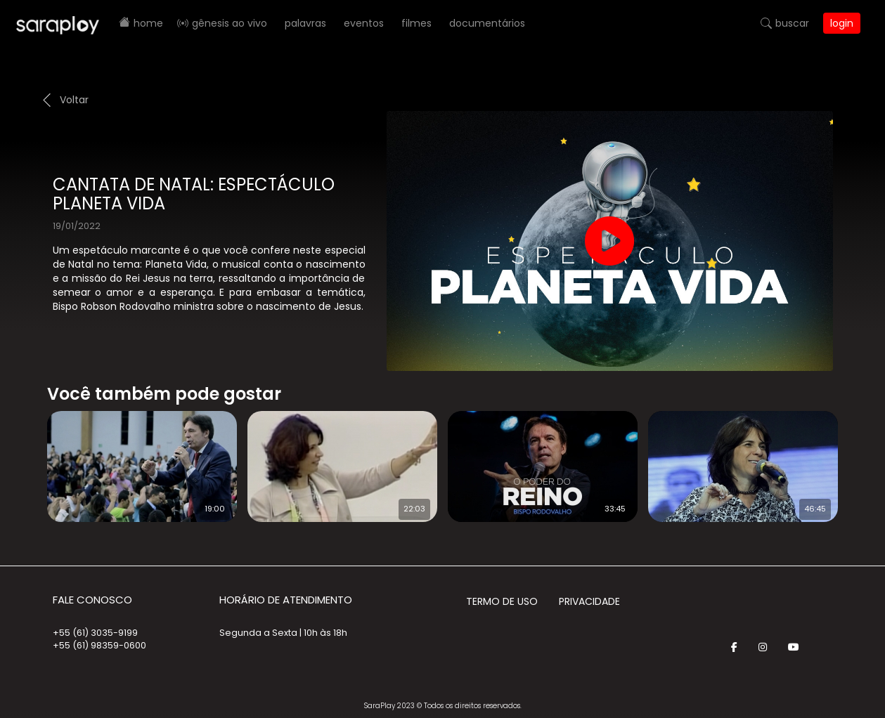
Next (860, 457)
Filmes (416, 23)
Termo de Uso (502, 601)
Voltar (74, 100)
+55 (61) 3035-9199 (95, 633)
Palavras (305, 23)
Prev (26, 457)
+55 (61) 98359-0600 (99, 645)
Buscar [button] (792, 23)
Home (148, 23)
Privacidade (589, 601)
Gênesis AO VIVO (229, 23)
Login (841, 23)
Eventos (364, 23)
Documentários (487, 23)
